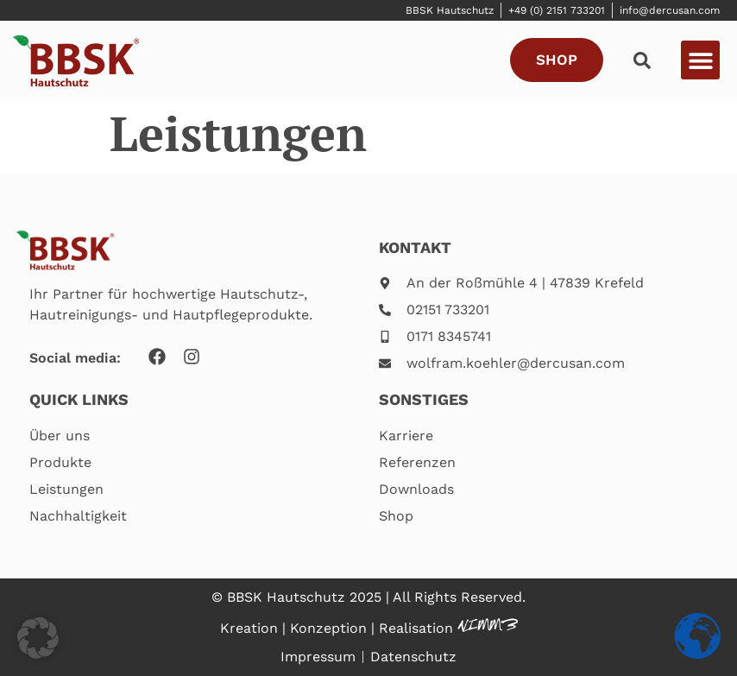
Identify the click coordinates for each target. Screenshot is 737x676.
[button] (700, 60)
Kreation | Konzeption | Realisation (338, 628)
